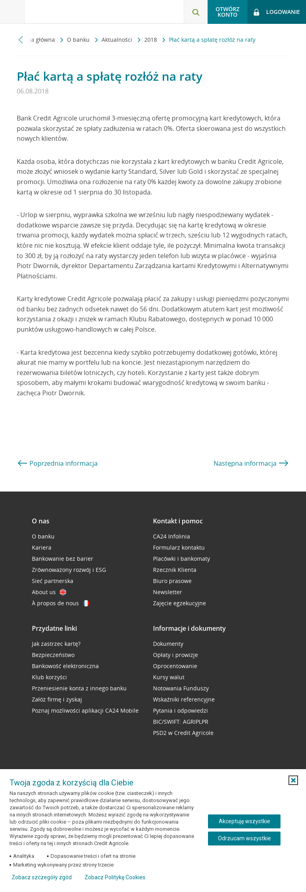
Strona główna (37, 39)
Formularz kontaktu (179, 547)
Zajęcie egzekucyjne (179, 603)
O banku (79, 39)
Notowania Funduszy (181, 688)
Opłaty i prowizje (175, 655)
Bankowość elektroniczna (65, 666)
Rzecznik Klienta (174, 569)
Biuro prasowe (172, 581)
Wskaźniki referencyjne (184, 699)
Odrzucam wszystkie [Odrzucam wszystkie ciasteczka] (244, 838)
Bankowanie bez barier (62, 558)
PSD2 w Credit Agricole (183, 733)
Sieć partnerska (52, 581)
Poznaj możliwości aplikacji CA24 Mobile (85, 710)
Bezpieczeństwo (53, 655)
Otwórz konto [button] (227, 11)
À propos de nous (60, 603)
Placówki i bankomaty (181, 558)
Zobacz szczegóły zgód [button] (42, 877)
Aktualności (118, 39)
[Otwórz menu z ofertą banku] (12, 12)
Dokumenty (168, 643)
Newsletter (167, 592)
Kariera (41, 547)
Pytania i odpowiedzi (180, 710)
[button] (293, 780)
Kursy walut (168, 677)
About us (49, 592)
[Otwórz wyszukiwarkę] (196, 12)
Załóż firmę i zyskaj (57, 699)
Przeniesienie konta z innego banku (79, 688)
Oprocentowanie (175, 666)
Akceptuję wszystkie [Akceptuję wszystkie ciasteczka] (244, 821)
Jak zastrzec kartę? (56, 643)
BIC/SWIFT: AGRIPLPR (180, 721)
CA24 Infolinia (171, 536)
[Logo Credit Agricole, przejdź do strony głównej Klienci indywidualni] (66, 11)
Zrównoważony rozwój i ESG (69, 569)
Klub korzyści (49, 677)
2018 (151, 39)
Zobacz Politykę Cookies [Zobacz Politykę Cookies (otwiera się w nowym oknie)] (114, 877)
